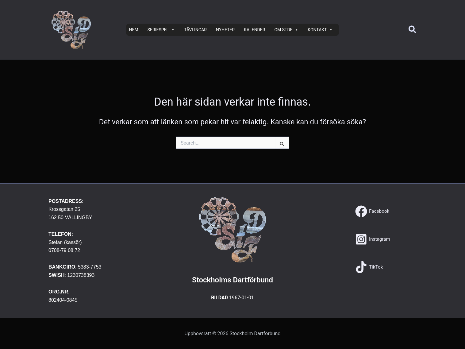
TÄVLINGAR (195, 29)
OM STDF (286, 30)
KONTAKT (320, 30)
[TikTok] (369, 267)
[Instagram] (373, 239)
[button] (413, 30)
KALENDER (254, 29)
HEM (133, 29)
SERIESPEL (161, 30)
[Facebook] (372, 211)
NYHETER (225, 29)
